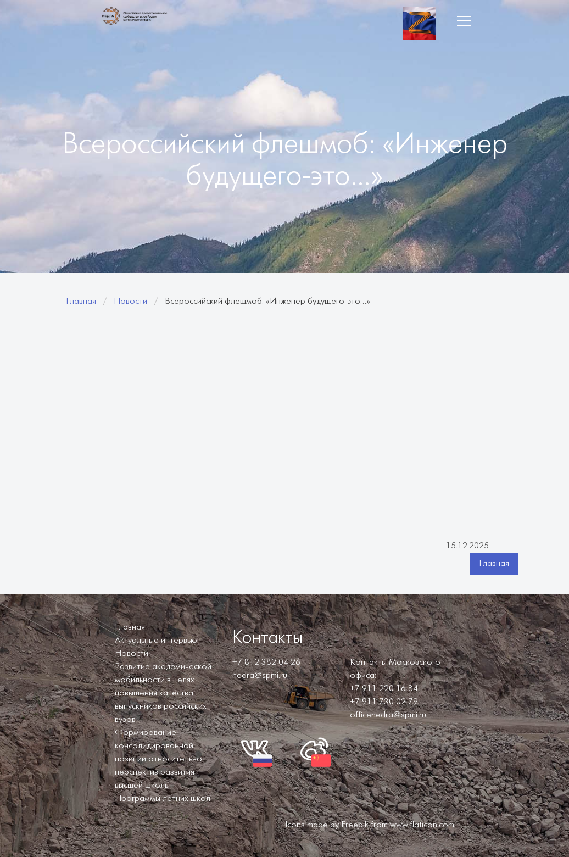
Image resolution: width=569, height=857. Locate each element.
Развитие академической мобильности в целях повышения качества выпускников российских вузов (163, 693)
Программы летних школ (162, 798)
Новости (130, 301)
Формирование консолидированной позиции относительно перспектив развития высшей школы (158, 758)
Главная (81, 301)
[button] (463, 21)
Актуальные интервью (156, 640)
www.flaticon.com (422, 825)
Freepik (355, 825)
